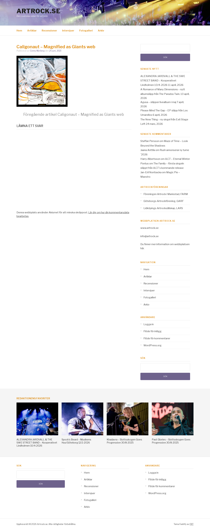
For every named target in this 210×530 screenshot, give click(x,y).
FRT (191, 524)
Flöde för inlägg (152, 331)
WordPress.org (152, 345)
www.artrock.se (149, 227)
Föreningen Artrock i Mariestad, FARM (165, 194)
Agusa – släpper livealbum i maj (158, 102)
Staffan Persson (149, 141)
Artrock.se (38, 11)
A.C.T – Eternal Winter (177, 158)
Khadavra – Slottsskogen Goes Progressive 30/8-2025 (124, 441)
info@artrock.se (149, 236)
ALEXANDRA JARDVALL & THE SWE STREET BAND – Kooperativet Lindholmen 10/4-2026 (162, 81)
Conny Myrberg (37, 50)
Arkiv (101, 30)
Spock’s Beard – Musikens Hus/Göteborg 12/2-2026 (76, 441)
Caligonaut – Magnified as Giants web (73, 114)
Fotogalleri (86, 30)
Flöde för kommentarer (156, 338)
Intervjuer (68, 30)
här (142, 248)
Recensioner (49, 30)
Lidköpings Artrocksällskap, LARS (163, 208)
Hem (19, 30)
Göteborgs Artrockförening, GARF (163, 201)
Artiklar (32, 30)
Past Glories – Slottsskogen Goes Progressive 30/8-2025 (171, 441)
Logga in (148, 324)
